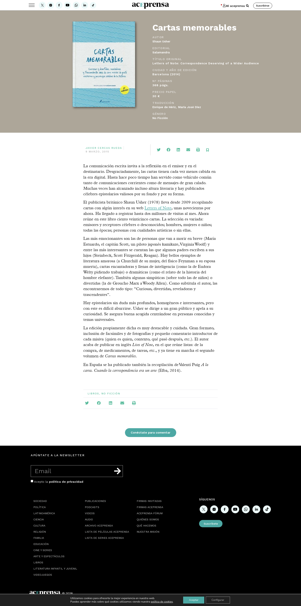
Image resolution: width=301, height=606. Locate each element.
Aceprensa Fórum (150, 513)
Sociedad (40, 501)
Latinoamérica (44, 513)
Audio (89, 519)
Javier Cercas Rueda (104, 148)
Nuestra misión (148, 531)
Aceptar (193, 600)
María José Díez (189, 107)
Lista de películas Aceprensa (107, 531)
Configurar (218, 600)
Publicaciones (95, 501)
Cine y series (42, 550)
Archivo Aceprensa (99, 525)
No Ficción (160, 118)
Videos (90, 513)
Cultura (39, 525)
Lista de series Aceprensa (104, 537)
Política (39, 507)
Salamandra (161, 52)
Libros (93, 393)
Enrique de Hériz (164, 107)
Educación (41, 544)
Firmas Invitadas (149, 501)
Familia (38, 537)
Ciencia (38, 519)
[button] (247, 5)
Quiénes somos (148, 519)
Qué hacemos (146, 525)
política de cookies (162, 602)
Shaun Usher (161, 41)
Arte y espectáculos (48, 556)
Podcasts (92, 507)
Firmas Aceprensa (150, 507)
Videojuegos (42, 574)
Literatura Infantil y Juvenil (55, 568)
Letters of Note (158, 208)
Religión (39, 531)
